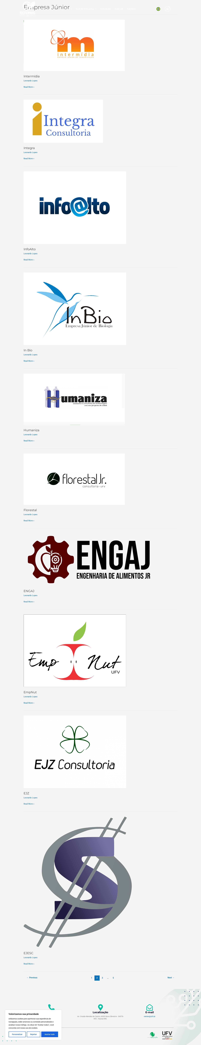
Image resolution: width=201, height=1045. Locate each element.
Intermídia (32, 76)
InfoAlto (30, 249)
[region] (33, 1025)
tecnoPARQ (46, 9)
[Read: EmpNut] (75, 650)
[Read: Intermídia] (74, 45)
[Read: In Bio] (75, 308)
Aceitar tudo (50, 1034)
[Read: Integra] (63, 121)
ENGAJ (29, 591)
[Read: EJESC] (78, 882)
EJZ (27, 793)
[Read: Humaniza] (74, 399)
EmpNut (31, 692)
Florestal (31, 510)
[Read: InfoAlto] (75, 207)
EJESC (29, 953)
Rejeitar (33, 1034)
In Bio (28, 350)
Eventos (119, 9)
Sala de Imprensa (86, 9)
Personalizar (17, 1034)
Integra (30, 148)
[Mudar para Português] (158, 9)
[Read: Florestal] (74, 479)
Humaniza (32, 430)
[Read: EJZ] (75, 751)
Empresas (105, 9)
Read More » (29, 86)
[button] (167, 9)
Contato (131, 9)
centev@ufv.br (149, 1016)
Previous (32, 977)
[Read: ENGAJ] (89, 559)
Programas (65, 9)
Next (170, 977)
